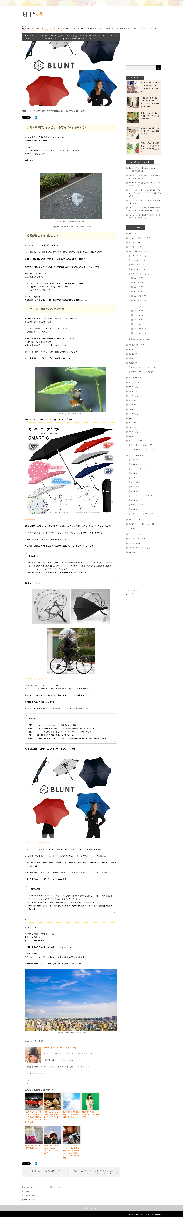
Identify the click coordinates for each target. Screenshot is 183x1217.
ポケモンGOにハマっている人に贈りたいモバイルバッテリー (48, 1172)
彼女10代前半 (138, 296)
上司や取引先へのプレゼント (141, 449)
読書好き (134, 473)
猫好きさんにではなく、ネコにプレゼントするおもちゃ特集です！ (150, 115)
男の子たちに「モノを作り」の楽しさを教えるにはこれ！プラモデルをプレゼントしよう (93, 1172)
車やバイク (135, 477)
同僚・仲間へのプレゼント (45, 28)
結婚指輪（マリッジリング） (141, 371)
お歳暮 (131, 409)
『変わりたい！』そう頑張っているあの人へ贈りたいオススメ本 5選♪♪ (52, 1115)
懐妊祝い (132, 354)
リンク (27, 1083)
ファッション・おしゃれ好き (141, 513)
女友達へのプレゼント (64, 28)
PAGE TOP (91, 1208)
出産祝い (132, 358)
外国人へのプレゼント (136, 519)
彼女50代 (137, 291)
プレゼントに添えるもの (137, 538)
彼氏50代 (137, 324)
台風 (69, 38)
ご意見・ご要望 (29, 1195)
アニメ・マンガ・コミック (140, 468)
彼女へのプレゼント (95, 28)
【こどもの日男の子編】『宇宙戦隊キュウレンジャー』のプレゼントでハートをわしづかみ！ (150, 102)
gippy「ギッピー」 (132, 594)
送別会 (131, 400)
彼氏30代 (137, 319)
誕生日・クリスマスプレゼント (139, 251)
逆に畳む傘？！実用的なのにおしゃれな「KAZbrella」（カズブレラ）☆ (52, 1149)
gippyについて (91, 3)
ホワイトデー (133, 247)
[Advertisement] (143, 48)
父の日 (131, 427)
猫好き (133, 528)
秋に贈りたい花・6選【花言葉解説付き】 (32, 1147)
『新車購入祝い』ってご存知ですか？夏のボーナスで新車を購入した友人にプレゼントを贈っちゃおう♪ (33, 1117)
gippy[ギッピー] (141, 1214)
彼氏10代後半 (138, 333)
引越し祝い (132, 382)
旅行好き (134, 464)
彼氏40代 (137, 315)
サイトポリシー (29, 1199)
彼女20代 (137, 278)
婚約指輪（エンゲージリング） (141, 367)
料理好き (134, 486)
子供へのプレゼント (138, 255)
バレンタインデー (135, 242)
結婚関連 (132, 363)
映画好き (134, 491)
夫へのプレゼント (28, 28)
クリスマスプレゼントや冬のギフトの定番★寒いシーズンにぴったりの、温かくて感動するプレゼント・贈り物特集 (71, 1152)
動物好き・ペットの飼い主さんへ (140, 524)
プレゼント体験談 (135, 543)
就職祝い (132, 391)
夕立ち (94, 38)
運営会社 (27, 1191)
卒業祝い (132, 386)
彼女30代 (137, 282)
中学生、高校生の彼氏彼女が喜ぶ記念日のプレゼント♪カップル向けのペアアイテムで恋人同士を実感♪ (145, 192)
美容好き (134, 459)
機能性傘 (81, 38)
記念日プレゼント (135, 345)
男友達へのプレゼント (148, 28)
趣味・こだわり (134, 455)
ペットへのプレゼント (136, 534)
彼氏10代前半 (138, 328)
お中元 (131, 404)
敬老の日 (132, 418)
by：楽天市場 (30, 519)
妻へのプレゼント (80, 28)
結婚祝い (132, 349)
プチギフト (132, 233)
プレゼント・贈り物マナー (138, 238)
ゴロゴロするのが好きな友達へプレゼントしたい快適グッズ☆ (150, 130)
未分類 (131, 552)
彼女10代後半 (138, 300)
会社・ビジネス (134, 440)
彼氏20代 (137, 310)
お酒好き (134, 509)
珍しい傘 (88, 38)
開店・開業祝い (134, 377)
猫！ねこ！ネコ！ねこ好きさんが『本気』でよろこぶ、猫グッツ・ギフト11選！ (150, 87)
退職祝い (132, 431)
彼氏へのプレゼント (131, 28)
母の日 (131, 422)
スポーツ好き (135, 482)
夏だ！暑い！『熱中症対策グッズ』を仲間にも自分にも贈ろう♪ (71, 1114)
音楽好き (134, 500)
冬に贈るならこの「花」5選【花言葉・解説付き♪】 (90, 1114)
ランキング (56, 1187)
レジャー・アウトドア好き (113, 28)
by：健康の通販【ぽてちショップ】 (39, 678)
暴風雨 (74, 38)
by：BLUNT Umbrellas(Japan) (37, 842)
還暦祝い (132, 436)
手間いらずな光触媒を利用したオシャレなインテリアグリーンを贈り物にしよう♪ (150, 147)
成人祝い (132, 395)
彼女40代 (137, 287)
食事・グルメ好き (137, 504)
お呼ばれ (132, 413)
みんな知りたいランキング (138, 547)
